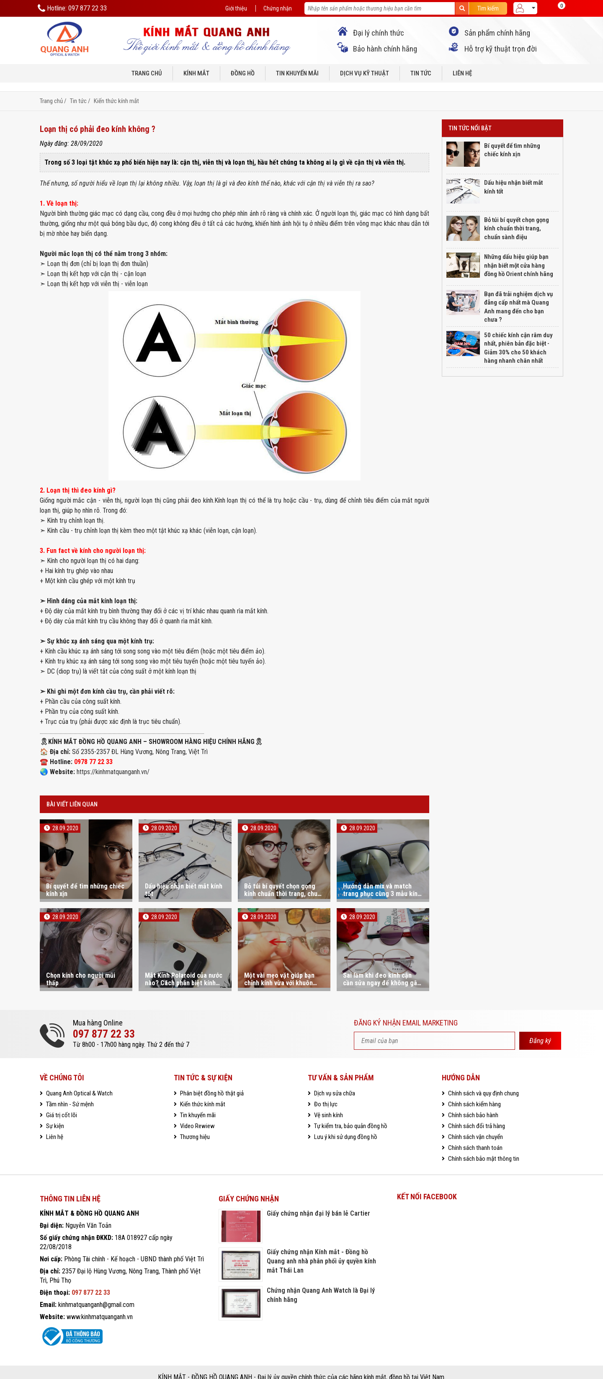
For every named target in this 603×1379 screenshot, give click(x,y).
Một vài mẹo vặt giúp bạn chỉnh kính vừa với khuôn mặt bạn (279, 969)
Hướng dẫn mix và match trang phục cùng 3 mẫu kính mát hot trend (382, 880)
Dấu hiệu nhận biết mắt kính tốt (183, 880)
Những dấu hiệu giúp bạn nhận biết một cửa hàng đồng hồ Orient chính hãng (518, 255)
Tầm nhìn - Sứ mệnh (69, 1094)
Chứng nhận (277, 8)
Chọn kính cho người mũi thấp (80, 969)
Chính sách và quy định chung (483, 1083)
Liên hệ (462, 73)
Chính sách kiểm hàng (474, 1094)
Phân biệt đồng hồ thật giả (211, 1083)
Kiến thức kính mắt (116, 92)
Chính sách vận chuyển (475, 1127)
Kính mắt (196, 73)
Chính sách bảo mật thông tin (483, 1148)
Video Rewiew (197, 1116)
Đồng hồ (243, 73)
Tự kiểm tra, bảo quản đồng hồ (350, 1116)
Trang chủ (146, 73)
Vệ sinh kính (328, 1105)
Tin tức (420, 73)
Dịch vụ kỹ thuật (364, 73)
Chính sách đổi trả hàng (476, 1116)
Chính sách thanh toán (474, 1137)
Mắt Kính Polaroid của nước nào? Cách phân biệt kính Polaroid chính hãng (183, 969)
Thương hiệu (194, 1127)
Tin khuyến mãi (297, 73)
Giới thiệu (236, 8)
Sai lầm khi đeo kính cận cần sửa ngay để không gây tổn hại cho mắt (381, 969)
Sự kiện (54, 1116)
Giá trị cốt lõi (61, 1105)
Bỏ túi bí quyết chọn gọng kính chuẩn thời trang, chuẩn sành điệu (284, 880)
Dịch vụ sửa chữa (334, 1083)
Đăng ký (540, 1030)
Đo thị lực (325, 1094)
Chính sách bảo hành (472, 1105)
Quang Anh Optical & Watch (79, 1083)
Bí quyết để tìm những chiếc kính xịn (85, 880)
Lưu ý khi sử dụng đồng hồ (345, 1127)
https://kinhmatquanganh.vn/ (113, 762)
